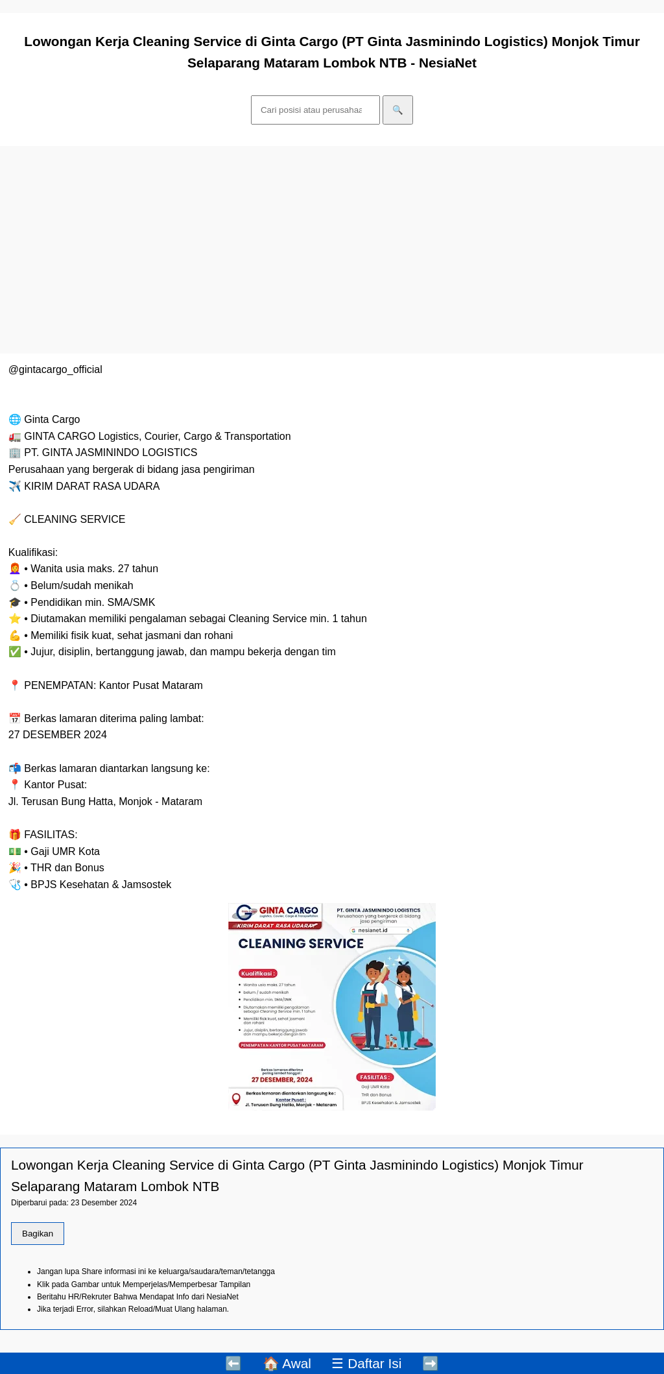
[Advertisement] (332, 250)
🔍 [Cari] (397, 110)
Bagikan (37, 1233)
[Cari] (315, 110)
